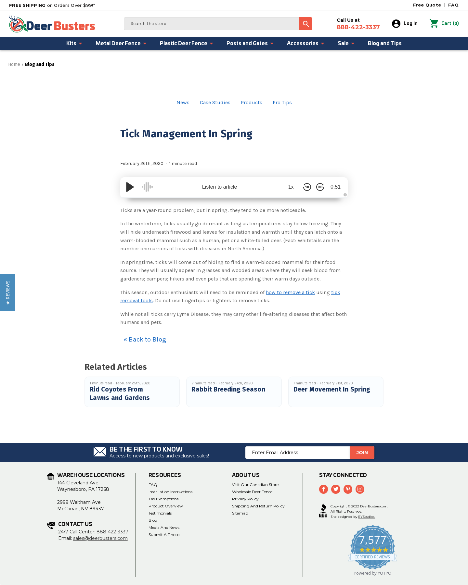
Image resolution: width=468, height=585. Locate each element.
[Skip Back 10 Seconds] (305, 186)
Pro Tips (282, 102)
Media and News (164, 527)
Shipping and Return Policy (258, 506)
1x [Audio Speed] (289, 187)
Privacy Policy (245, 498)
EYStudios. (366, 517)
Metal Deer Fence (121, 43)
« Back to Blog (145, 339)
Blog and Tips (385, 43)
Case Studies (215, 102)
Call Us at (358, 24)
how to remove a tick (290, 292)
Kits (74, 43)
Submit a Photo (164, 534)
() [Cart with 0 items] (444, 24)
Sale (346, 43)
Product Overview (166, 506)
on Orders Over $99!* (52, 5)
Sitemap (240, 513)
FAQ (453, 4)
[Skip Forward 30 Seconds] (318, 186)
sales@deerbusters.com (100, 538)
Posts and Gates (250, 43)
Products (251, 102)
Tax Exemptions (163, 498)
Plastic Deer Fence (187, 43)
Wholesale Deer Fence (252, 491)
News (182, 102)
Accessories (306, 43)
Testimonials (160, 513)
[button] (7, 292)
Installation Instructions (170, 491)
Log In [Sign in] (405, 23)
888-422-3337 (112, 532)
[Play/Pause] (130, 186)
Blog (153, 520)
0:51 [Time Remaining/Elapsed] (335, 187)
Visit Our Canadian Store (255, 484)
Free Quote (427, 4)
